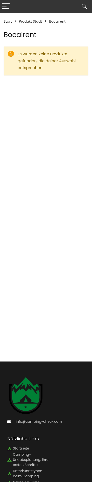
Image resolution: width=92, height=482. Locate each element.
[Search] (84, 6)
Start (8, 21)
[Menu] (6, 6)
